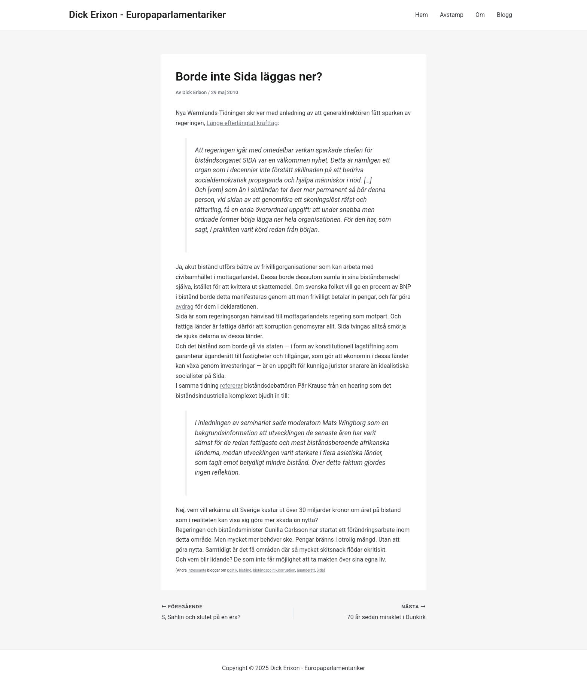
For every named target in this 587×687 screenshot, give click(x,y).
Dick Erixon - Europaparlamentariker (147, 14)
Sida (320, 570)
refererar (231, 385)
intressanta (197, 570)
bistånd (245, 570)
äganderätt (306, 570)
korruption (286, 570)
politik (232, 570)
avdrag (185, 306)
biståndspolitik (265, 570)
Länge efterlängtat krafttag (242, 123)
